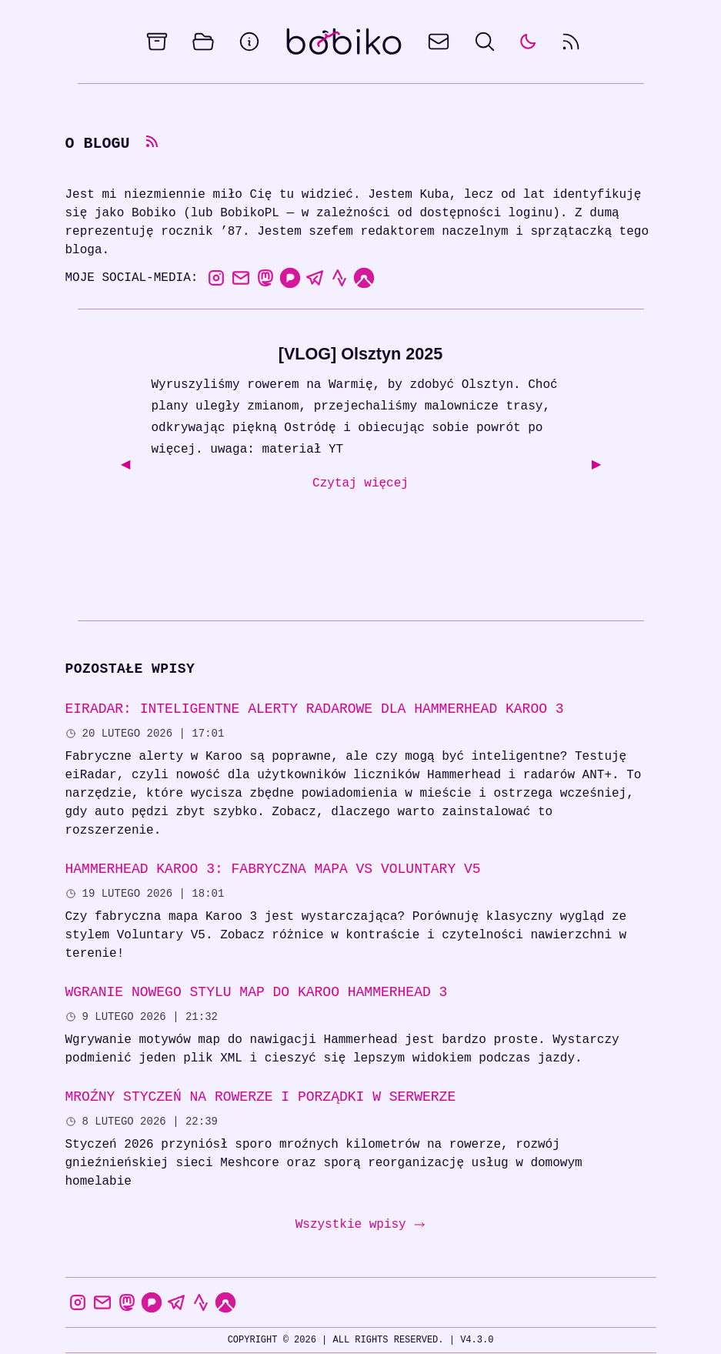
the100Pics (560, 1329)
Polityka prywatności (250, 1329)
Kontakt (411, 1329)
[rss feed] (571, 41)
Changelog (349, 1329)
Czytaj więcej (360, 484)
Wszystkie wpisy (360, 1188)
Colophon (155, 1329)
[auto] (528, 41)
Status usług (482, 1329)
